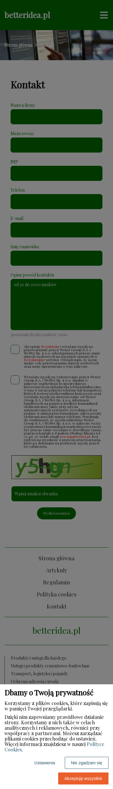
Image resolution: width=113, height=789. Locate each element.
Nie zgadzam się (86, 762)
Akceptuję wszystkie (83, 778)
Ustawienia (44, 762)
